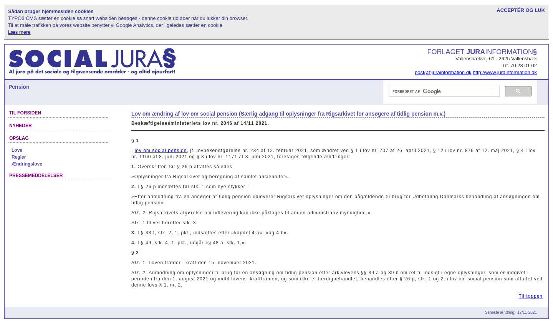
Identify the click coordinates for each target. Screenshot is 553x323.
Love (17, 150)
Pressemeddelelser (36, 175)
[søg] (443, 91)
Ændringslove (27, 164)
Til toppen (531, 296)
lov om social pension (161, 150)
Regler (19, 157)
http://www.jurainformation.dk (505, 72)
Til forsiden (25, 113)
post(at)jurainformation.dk (443, 72)
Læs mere (19, 32)
